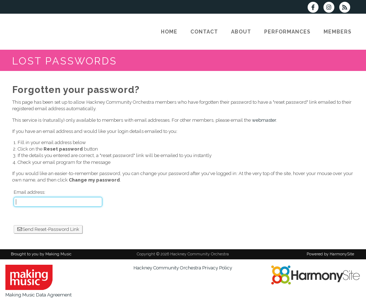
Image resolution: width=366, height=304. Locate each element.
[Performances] (287, 32)
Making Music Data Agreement (38, 295)
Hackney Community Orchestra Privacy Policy (183, 268)
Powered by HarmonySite (330, 254)
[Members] (337, 32)
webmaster (264, 120)
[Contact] (204, 32)
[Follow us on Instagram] (331, 8)
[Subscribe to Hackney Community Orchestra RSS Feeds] (346, 8)
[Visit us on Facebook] (315, 8)
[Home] (169, 32)
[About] (241, 32)
